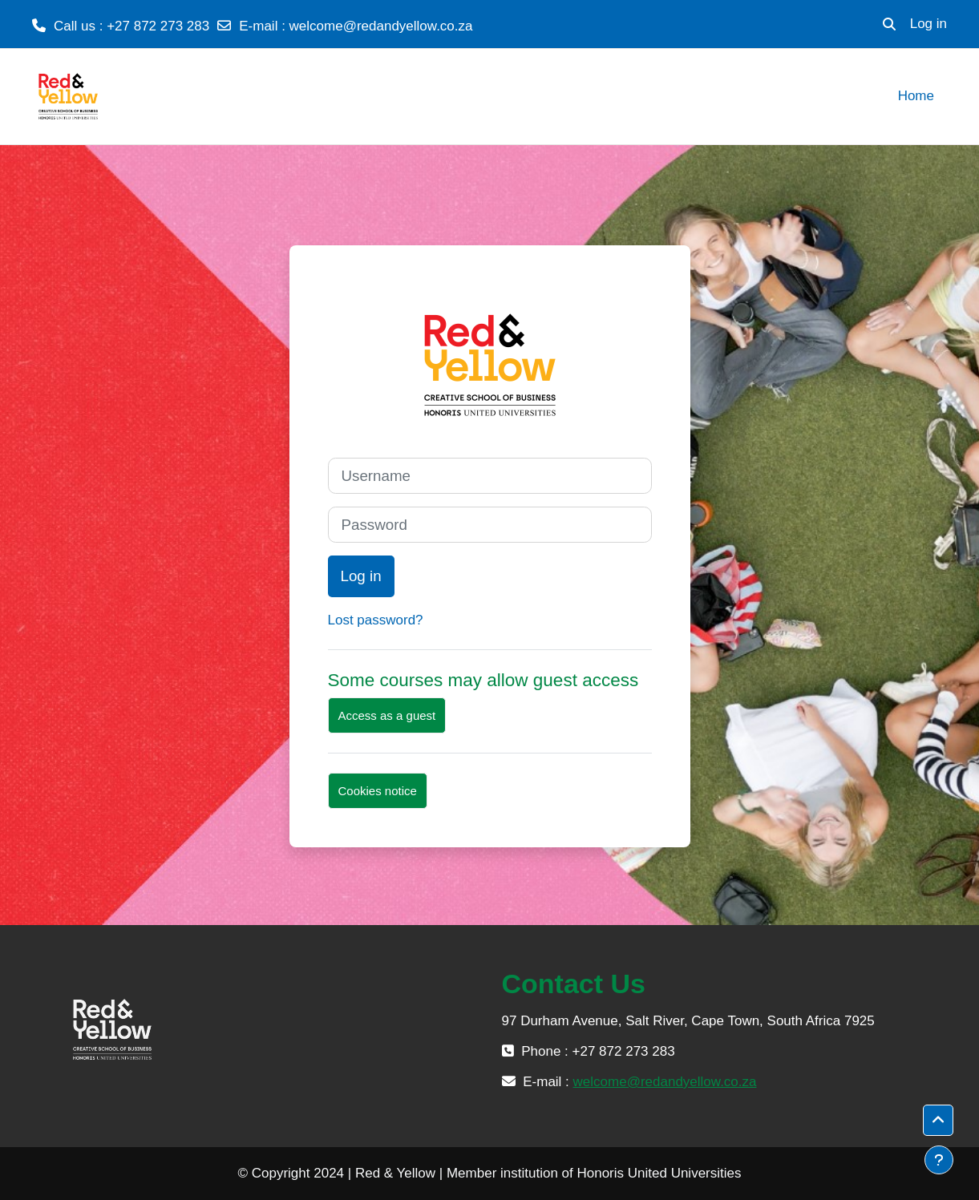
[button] (889, 24)
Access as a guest (387, 715)
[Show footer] (938, 1159)
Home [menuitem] (916, 95)
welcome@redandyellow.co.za (381, 26)
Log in (928, 23)
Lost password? (375, 620)
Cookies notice (377, 791)
